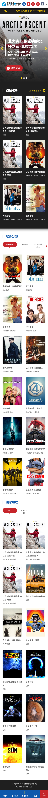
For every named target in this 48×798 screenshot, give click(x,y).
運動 (32, 59)
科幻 (7, 453)
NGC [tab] (10, 510)
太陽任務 (6, 766)
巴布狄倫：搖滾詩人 (34, 367)
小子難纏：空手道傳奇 (35, 171)
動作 (20, 59)
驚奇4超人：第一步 (34, 408)
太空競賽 (29, 682)
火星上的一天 (31, 726)
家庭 (30, 331)
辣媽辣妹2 (7, 408)
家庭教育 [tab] (10, 244)
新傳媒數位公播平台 (11, 4)
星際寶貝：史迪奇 (33, 489)
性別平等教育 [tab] (38, 246)
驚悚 (34, 453)
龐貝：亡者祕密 (9, 726)
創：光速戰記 (8, 449)
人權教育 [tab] (24, 244)
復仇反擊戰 (7, 367)
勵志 (4, 290)
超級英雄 (36, 412)
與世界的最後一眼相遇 (35, 596)
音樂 (27, 371)
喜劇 (11, 331)
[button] (44, 4)
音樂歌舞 (36, 371)
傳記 (14, 331)
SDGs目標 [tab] (24, 512)
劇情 (27, 290)
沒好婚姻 (29, 327)
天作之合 (6, 215)
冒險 (24, 59)
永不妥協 (29, 215)
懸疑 (11, 371)
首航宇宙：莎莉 (32, 640)
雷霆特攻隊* (8, 489)
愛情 (30, 290)
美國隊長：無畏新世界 (35, 449)
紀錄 (28, 59)
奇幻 (11, 412)
